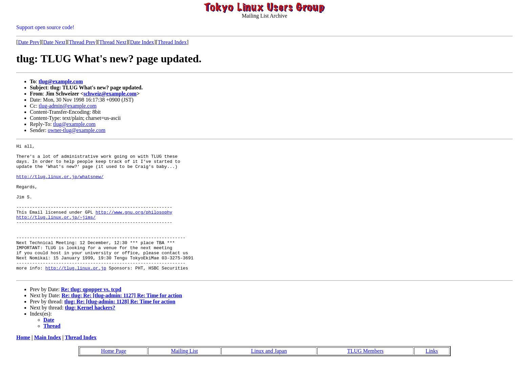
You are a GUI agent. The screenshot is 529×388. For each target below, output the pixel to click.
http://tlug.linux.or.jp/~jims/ (56, 232)
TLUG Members (365, 377)
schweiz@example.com (110, 93)
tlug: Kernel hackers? (90, 334)
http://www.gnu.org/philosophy (134, 226)
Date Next (54, 42)
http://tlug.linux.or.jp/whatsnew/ (59, 183)
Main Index (47, 364)
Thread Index (172, 42)
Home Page (113, 377)
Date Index (142, 42)
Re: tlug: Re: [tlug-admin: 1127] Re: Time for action (122, 322)
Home (23, 364)
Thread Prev (82, 42)
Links (432, 377)
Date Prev (29, 42)
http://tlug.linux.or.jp (75, 293)
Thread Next (112, 42)
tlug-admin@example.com (68, 106)
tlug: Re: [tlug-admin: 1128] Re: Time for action (120, 328)
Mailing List (184, 377)
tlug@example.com (61, 81)
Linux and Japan (269, 377)
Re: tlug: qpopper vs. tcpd (91, 316)
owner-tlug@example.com (76, 130)
